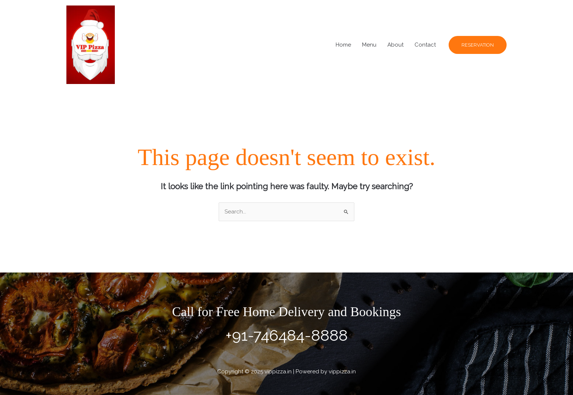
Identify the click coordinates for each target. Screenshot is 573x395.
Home (343, 44)
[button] (478, 45)
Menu (369, 44)
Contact (425, 44)
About (395, 44)
